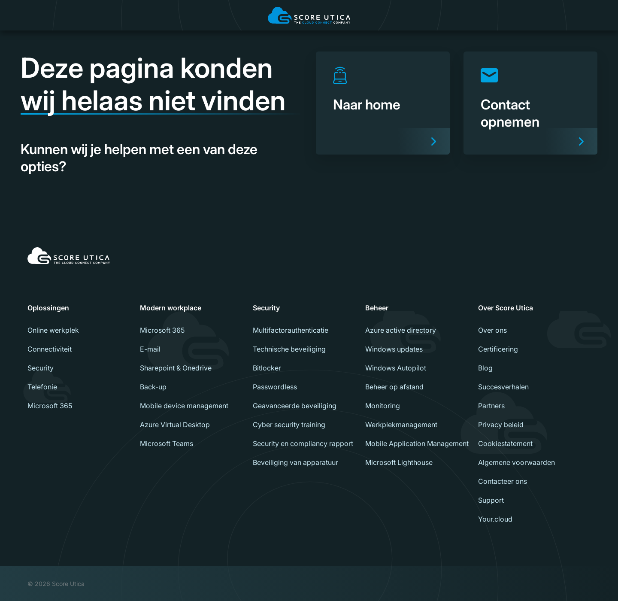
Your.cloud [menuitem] (495, 519)
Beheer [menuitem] (376, 308)
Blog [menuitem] (485, 368)
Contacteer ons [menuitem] (502, 481)
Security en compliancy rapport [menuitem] (303, 443)
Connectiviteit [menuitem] (49, 349)
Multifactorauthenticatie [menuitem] (290, 330)
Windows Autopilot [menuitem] (395, 368)
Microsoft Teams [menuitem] (166, 443)
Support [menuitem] (491, 500)
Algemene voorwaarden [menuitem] (516, 462)
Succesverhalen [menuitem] (503, 386)
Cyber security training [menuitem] (289, 424)
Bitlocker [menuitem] (267, 368)
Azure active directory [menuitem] (400, 330)
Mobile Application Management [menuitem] (417, 443)
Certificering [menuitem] (498, 349)
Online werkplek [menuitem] (53, 330)
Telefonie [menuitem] (42, 386)
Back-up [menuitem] (153, 386)
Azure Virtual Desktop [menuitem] (175, 424)
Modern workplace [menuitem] (170, 308)
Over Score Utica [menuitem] (505, 308)
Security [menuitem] (40, 368)
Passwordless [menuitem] (275, 386)
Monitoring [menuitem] (382, 405)
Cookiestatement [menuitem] (505, 443)
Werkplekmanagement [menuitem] (401, 424)
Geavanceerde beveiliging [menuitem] (294, 405)
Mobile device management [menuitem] (184, 405)
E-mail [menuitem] (150, 349)
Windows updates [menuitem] (394, 349)
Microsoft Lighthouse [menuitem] (399, 462)
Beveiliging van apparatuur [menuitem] (295, 462)
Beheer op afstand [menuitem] (394, 386)
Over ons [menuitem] (492, 330)
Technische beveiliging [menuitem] (289, 349)
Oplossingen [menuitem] (48, 308)
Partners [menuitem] (491, 405)
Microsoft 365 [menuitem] (49, 405)
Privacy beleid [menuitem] (501, 424)
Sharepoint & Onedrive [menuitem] (176, 368)
